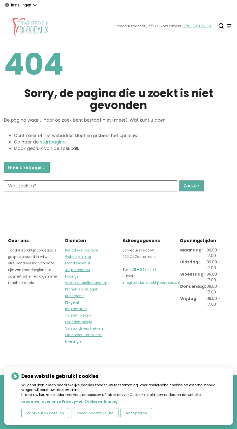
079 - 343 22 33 (142, 269)
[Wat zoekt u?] (90, 185)
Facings (71, 276)
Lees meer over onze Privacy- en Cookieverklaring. (69, 401)
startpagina (53, 142)
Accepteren (136, 413)
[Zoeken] (221, 26)
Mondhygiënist (77, 263)
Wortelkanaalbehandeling (87, 282)
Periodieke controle (81, 250)
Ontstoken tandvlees (83, 334)
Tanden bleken (78, 315)
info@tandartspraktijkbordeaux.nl (151, 282)
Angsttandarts (77, 269)
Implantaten (76, 308)
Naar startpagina (27, 168)
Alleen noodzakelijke (94, 413)
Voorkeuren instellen (45, 413)
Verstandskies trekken (84, 328)
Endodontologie (78, 322)
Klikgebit (72, 302)
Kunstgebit (74, 295)
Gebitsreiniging (78, 256)
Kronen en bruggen (81, 289)
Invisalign (73, 341)
